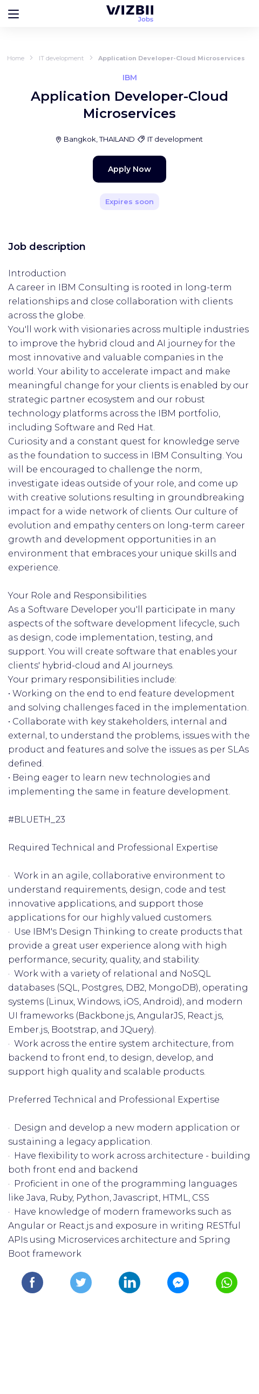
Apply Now (129, 169)
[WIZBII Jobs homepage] (129, 13)
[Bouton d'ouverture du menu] (13, 13)
